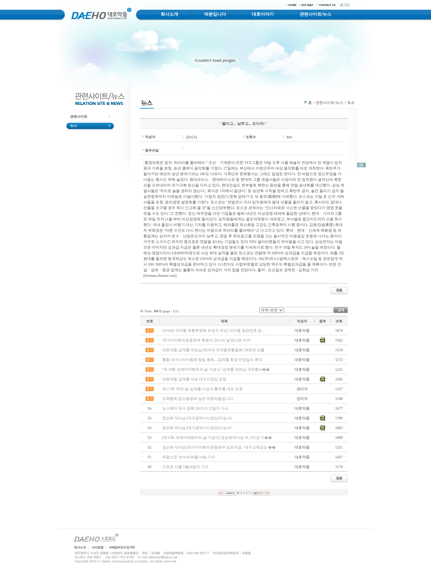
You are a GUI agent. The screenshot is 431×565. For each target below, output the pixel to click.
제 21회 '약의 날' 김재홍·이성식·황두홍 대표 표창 (202, 389)
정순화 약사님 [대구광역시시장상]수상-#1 (197, 428)
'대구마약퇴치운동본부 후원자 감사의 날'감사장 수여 (206, 340)
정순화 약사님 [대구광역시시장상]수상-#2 (197, 418)
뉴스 (73, 125)
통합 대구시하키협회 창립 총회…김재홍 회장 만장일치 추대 (212, 360)
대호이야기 (263, 14)
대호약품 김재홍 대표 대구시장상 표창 (194, 379)
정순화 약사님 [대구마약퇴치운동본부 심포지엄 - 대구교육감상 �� (219, 447)
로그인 (345, 5)
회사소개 (169, 14)
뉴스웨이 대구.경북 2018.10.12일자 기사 (195, 408)
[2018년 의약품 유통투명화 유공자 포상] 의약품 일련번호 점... (213, 330)
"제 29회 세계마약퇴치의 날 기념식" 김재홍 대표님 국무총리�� (216, 369)
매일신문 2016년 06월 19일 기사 (188, 457)
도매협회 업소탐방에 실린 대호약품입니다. (198, 398)
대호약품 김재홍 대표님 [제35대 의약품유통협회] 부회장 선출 (213, 350)
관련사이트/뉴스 (316, 14)
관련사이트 (78, 116)
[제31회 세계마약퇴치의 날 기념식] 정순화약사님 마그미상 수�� (217, 437)
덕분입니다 (215, 14)
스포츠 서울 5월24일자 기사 (185, 467)
